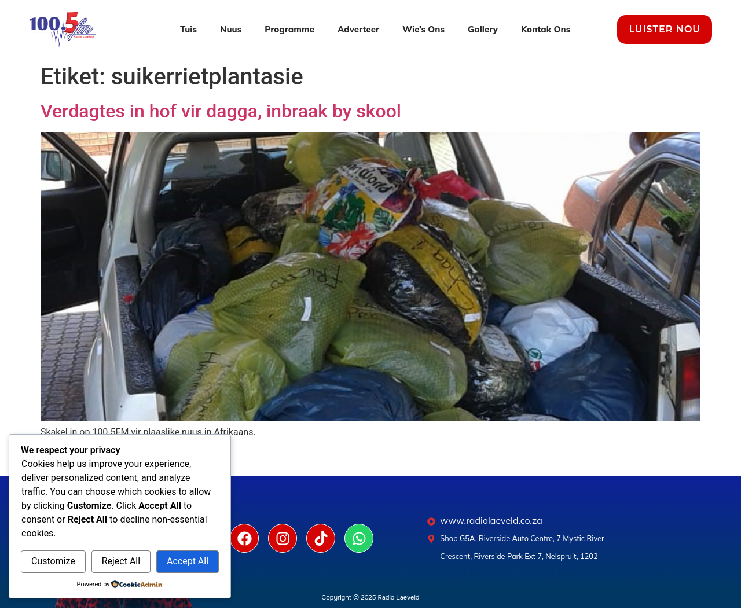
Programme (289, 29)
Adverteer (358, 29)
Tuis (188, 29)
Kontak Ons (545, 29)
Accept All (187, 561)
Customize (53, 561)
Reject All (121, 561)
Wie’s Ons (423, 29)
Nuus (230, 29)
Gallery (483, 29)
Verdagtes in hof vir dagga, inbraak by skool (221, 111)
